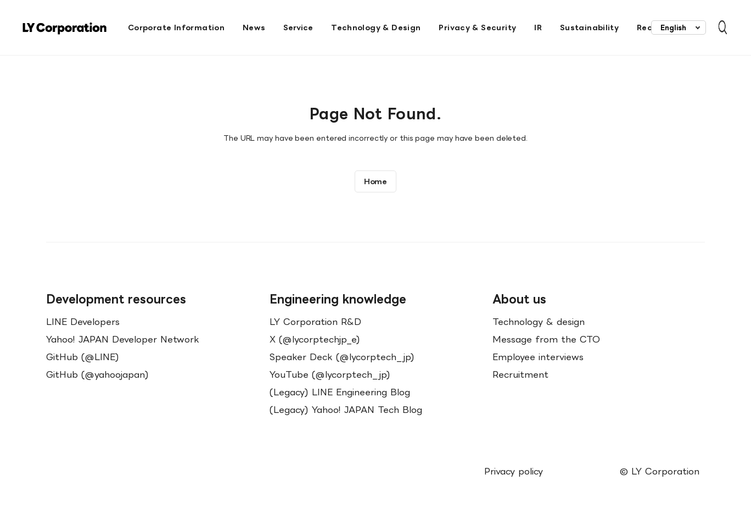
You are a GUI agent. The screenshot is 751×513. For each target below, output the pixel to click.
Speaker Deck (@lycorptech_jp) (342, 357)
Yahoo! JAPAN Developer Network (122, 339)
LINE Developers (83, 322)
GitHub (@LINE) (82, 357)
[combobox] (678, 27)
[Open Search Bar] (717, 28)
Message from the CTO (546, 339)
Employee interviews (538, 357)
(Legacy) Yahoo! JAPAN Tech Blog (346, 410)
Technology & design (538, 322)
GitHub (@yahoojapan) (97, 374)
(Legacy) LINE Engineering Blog (340, 392)
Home (376, 181)
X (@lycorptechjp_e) (315, 339)
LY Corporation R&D (315, 322)
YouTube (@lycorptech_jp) (330, 374)
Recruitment (520, 374)
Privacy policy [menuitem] (513, 471)
